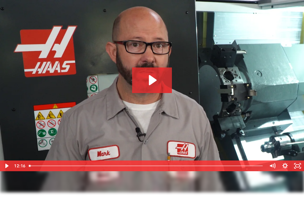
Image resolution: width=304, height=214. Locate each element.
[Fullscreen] (297, 165)
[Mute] (272, 165)
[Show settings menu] (285, 165)
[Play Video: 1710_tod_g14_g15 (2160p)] (152, 80)
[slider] (146, 165)
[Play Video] (6, 165)
